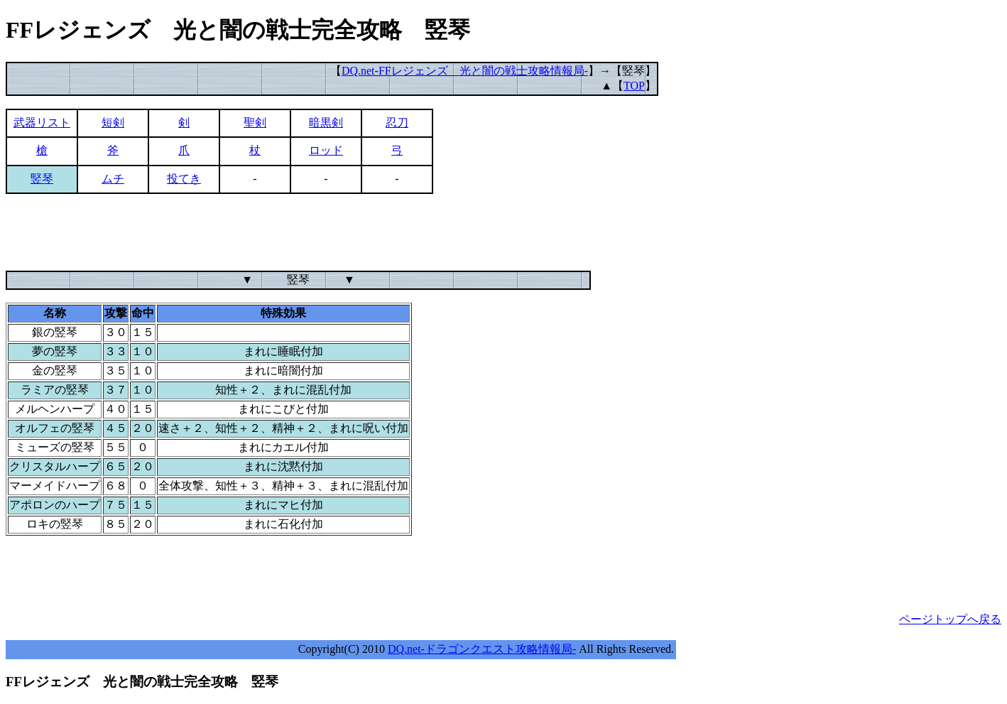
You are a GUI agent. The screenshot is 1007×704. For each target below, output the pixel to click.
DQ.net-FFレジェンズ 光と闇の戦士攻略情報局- (465, 71)
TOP (634, 86)
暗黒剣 (326, 123)
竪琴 (42, 179)
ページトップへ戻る (950, 619)
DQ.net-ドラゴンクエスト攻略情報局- (482, 649)
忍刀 (397, 123)
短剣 (113, 123)
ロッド (326, 150)
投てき (184, 179)
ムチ (113, 179)
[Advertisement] (264, 239)
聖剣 (255, 123)
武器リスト (41, 123)
